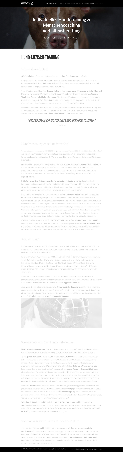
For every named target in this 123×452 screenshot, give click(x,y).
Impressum (90, 449)
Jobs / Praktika (99, 3)
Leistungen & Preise (70, 3)
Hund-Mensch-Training (52, 3)
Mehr (92, 3)
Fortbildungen (79, 3)
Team (61, 3)
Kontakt (87, 3)
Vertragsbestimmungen (78, 449)
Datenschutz (98, 449)
